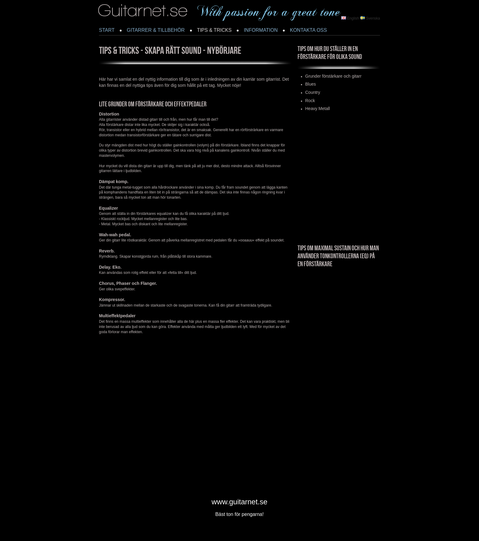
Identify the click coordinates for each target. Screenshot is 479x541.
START (107, 30)
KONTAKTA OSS (308, 30)
